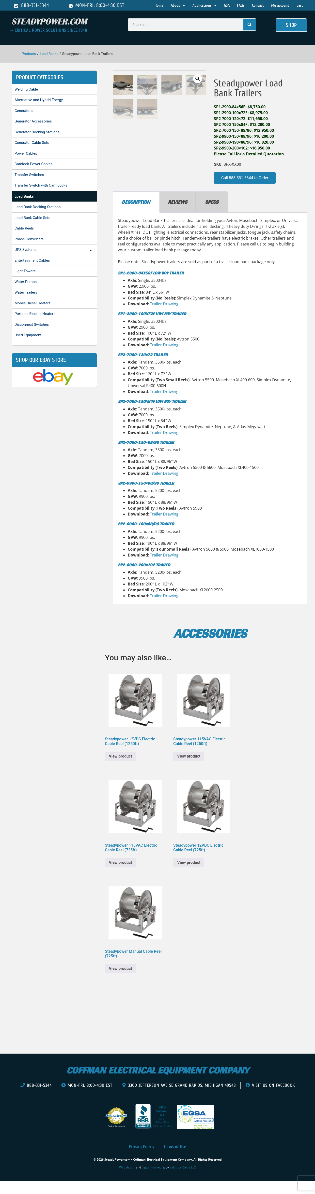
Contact (258, 5)
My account (280, 5)
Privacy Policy (141, 1159)
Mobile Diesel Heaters (32, 303)
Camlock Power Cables (33, 164)
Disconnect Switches (32, 324)
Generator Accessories (33, 121)
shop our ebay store (41, 360)
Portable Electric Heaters (35, 314)
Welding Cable (26, 89)
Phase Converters (29, 239)
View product (120, 769)
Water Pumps (26, 282)
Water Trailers (26, 292)
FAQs (241, 5)
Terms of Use (175, 1159)
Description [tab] (136, 214)
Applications (204, 5)
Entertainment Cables (32, 260)
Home (159, 5)
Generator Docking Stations (37, 132)
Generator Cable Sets (32, 142)
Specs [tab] (211, 214)
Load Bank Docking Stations (38, 207)
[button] (291, 25)
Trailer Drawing (164, 316)
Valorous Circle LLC (183, 1180)
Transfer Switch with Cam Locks (41, 185)
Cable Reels (24, 228)
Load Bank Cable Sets (32, 218)
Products (29, 54)
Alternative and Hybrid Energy (39, 100)
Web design (127, 1180)
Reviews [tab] (177, 214)
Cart (300, 5)
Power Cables (26, 153)
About (178, 5)
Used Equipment (28, 335)
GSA (227, 5)
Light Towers (25, 271)
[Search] (249, 24)
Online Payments (116, 1139)
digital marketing (153, 1180)
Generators (24, 111)
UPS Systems (54, 250)
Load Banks (49, 54)
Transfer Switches (29, 175)
